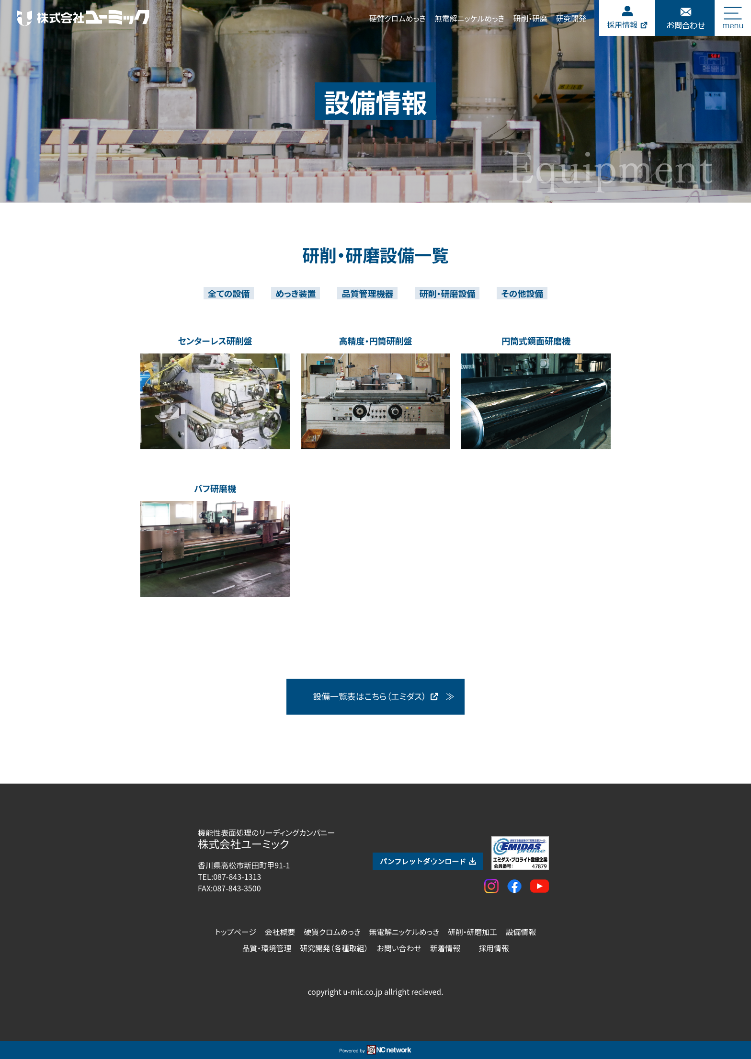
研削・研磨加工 (472, 931)
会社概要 (280, 931)
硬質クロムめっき (397, 18)
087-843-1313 (237, 876)
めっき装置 (295, 293)
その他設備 (522, 293)
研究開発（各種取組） (334, 948)
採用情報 (493, 948)
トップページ (235, 931)
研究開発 (571, 18)
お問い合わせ (399, 948)
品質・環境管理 (266, 948)
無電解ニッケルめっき (469, 18)
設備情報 (521, 931)
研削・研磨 (530, 18)
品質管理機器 (367, 293)
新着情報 (445, 948)
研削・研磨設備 (447, 293)
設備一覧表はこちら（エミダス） (376, 696)
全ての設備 (229, 293)
